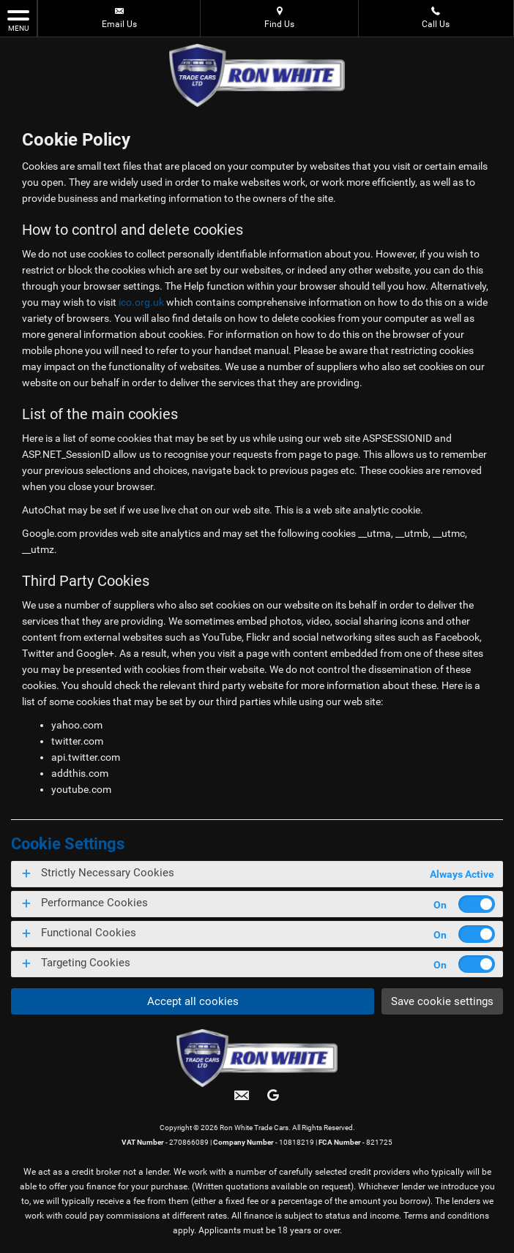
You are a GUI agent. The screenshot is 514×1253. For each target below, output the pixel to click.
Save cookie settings (440, 1001)
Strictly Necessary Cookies (107, 872)
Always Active (462, 874)
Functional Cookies (88, 932)
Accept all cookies (190, 1001)
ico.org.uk (141, 302)
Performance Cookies (94, 902)
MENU (18, 19)
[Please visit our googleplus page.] (273, 1101)
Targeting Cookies (85, 962)
